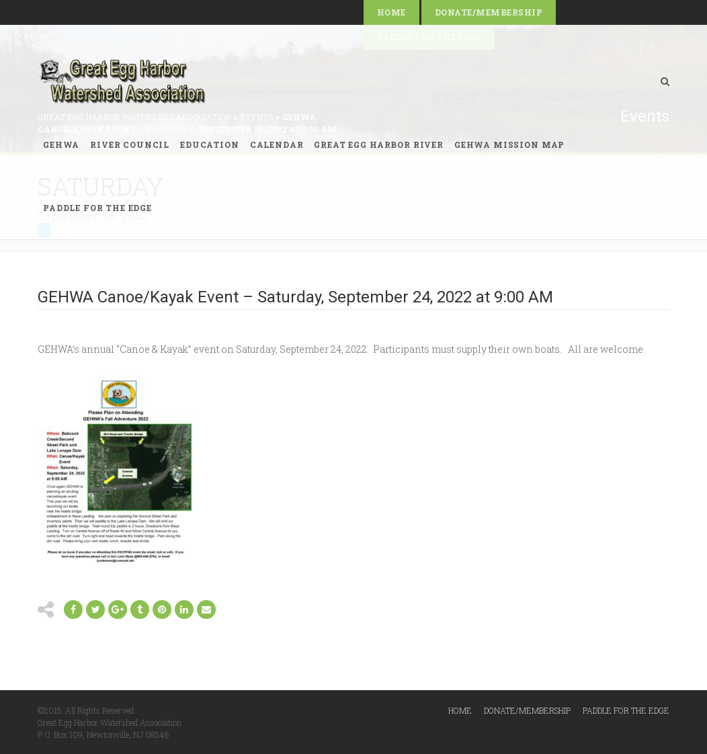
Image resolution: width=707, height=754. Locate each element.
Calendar (277, 144)
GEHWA (61, 144)
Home (391, 12)
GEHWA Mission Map (509, 144)
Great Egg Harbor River (378, 144)
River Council (129, 144)
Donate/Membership (488, 12)
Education (209, 144)
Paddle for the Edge (97, 207)
